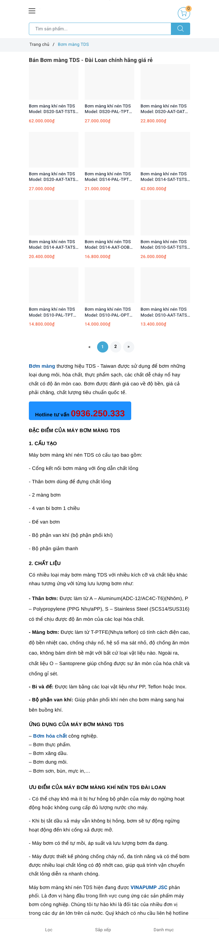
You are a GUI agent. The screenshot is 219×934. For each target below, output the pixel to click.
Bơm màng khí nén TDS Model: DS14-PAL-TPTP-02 (109, 177)
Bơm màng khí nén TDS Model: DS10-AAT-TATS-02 (165, 312)
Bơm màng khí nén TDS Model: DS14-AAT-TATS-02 (53, 244)
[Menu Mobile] (32, 10)
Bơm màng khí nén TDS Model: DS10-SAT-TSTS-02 (165, 244)
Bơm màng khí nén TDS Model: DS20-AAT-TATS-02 (53, 177)
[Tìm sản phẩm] (100, 29)
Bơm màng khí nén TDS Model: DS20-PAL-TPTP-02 (109, 109)
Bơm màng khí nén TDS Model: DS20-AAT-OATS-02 (165, 109)
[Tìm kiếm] (180, 29)
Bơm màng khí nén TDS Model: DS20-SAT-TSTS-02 (53, 109)
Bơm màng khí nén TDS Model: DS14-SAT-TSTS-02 (165, 177)
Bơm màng (42, 366)
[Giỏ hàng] (184, 13)
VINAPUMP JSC (149, 887)
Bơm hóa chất (50, 736)
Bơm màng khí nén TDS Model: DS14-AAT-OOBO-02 (109, 244)
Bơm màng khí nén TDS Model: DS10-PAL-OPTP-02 (109, 312)
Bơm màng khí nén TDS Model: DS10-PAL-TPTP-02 (53, 312)
